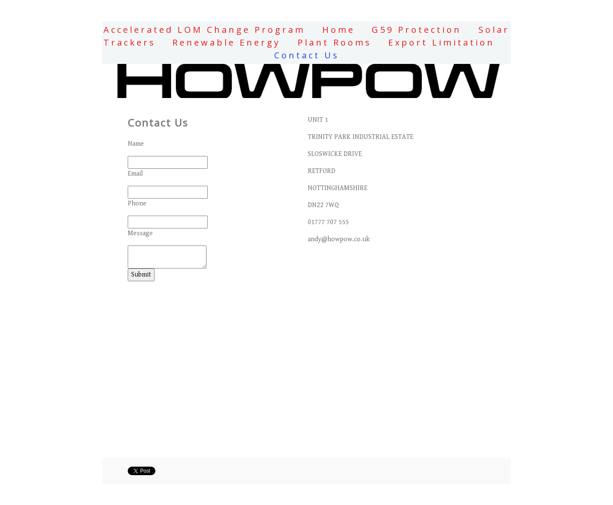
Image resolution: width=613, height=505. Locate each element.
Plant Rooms (335, 42)
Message (140, 233)
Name (136, 144)
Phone (137, 203)
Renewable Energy (226, 42)
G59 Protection (416, 29)
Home (338, 29)
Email (135, 174)
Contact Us (306, 55)
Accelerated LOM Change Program (204, 29)
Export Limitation (441, 42)
